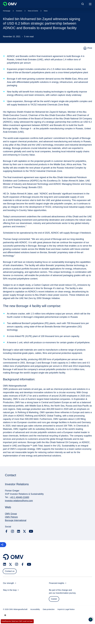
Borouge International (15, 520)
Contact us (9, 571)
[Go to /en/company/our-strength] (5, 615)
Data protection (48, 609)
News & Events (33, 11)
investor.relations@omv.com (19, 500)
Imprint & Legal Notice (66, 609)
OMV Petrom (11, 517)
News (46, 11)
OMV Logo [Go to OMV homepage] (10, 4)
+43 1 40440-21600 (19, 497)
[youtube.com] (31, 531)
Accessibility (35, 609)
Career (54, 599)
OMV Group (11, 513)
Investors (19, 11)
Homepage (6, 11)
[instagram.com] (12, 531)
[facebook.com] (6, 531)
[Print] (87, 48)
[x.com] (24, 531)
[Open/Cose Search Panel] (83, 4)
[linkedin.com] (18, 531)
